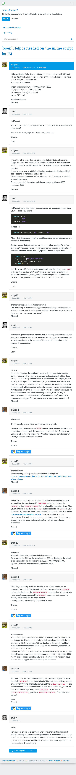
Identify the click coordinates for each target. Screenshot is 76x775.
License (66, 761)
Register (15, 19)
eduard (15, 409)
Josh (13, 111)
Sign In (5, 19)
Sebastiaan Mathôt (8, 761)
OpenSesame (42, 67)
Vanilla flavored (54, 761)
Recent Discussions (12, 27)
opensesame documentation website (26, 514)
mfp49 (14, 64)
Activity (7, 33)
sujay (14, 717)
